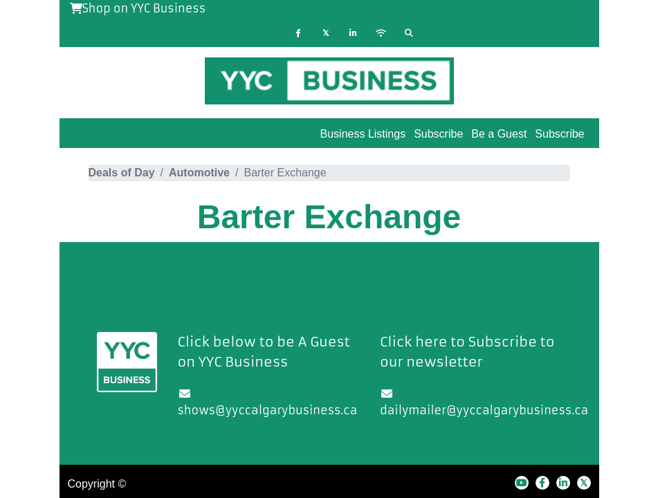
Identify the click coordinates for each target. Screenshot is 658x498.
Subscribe (559, 134)
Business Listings (363, 134)
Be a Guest (499, 134)
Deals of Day (122, 172)
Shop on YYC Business (138, 8)
